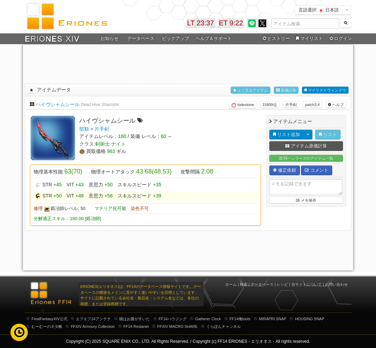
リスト (328, 134)
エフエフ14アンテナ (93, 319)
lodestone (242, 105)
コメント (316, 170)
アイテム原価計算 (306, 145)
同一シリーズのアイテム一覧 (306, 158)
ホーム (231, 284)
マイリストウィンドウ (325, 90)
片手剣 (291, 105)
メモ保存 (306, 200)
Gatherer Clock (208, 319)
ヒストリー (275, 38)
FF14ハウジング (172, 319)
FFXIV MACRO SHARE (177, 326)
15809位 (269, 105)
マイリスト (308, 38)
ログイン (340, 38)
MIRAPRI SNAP (272, 319)
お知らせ (109, 38)
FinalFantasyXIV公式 (49, 319)
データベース (140, 38)
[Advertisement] (188, 63)
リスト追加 (286, 134)
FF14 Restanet (136, 326)
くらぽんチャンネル (223, 326)
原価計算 (286, 90)
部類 (84, 129)
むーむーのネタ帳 (47, 326)
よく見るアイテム (250, 90)
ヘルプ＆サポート (214, 38)
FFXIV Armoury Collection (93, 326)
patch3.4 (312, 105)
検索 (243, 284)
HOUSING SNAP (309, 319)
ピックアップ (175, 38)
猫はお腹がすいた (134, 319)
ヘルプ (336, 105)
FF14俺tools (240, 319)
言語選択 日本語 (319, 10)
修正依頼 (284, 170)
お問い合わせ (336, 284)
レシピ (282, 284)
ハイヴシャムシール (58, 104)
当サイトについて (306, 284)
